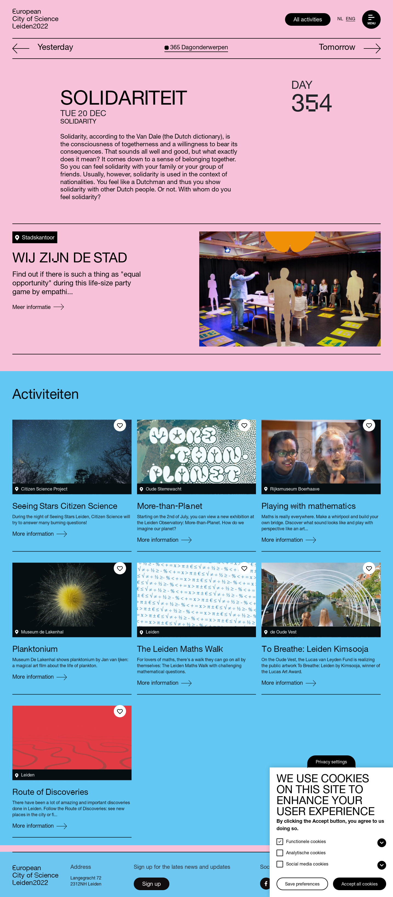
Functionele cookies (306, 842)
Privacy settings (331, 762)
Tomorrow (350, 48)
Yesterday (42, 48)
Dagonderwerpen (196, 48)
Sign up (151, 884)
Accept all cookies (359, 884)
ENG (350, 19)
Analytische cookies (306, 853)
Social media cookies (307, 864)
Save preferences (302, 884)
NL (340, 19)
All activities (308, 20)
